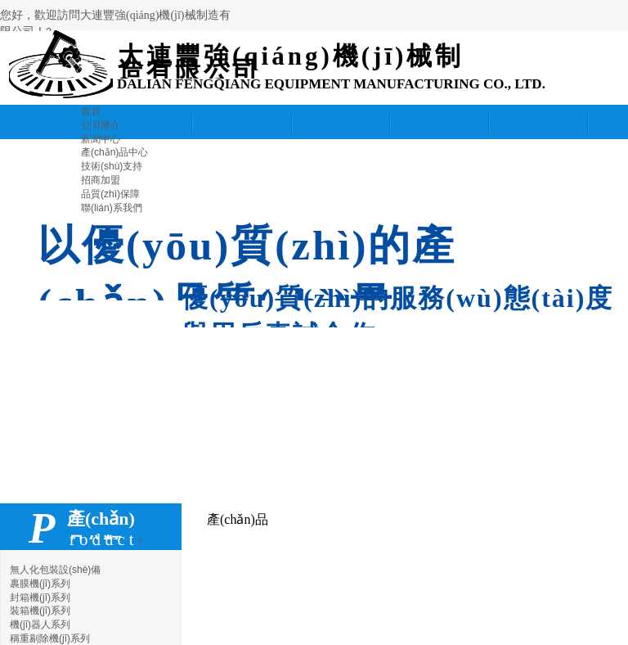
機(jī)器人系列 (40, 624)
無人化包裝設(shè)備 (55, 569)
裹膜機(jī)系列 (40, 583)
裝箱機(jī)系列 (40, 610)
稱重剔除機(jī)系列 (50, 638)
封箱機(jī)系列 (40, 597)
